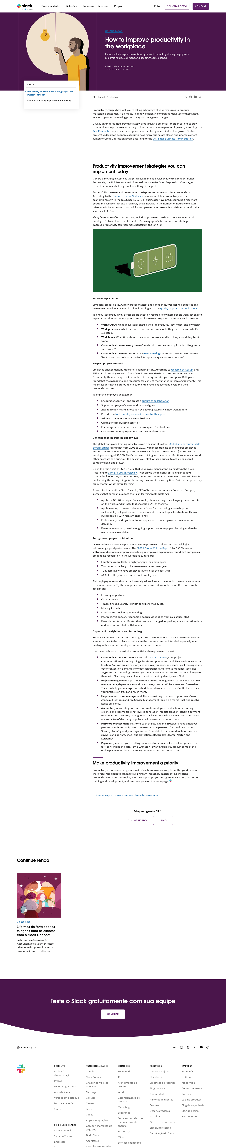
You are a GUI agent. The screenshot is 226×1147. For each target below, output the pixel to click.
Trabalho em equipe (146, 795)
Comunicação (104, 795)
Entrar (157, 6)
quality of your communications (178, 308)
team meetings (152, 353)
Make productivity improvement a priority (49, 100)
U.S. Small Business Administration (173, 138)
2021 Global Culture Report (154, 548)
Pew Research (101, 131)
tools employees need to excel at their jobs (140, 414)
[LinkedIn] (174, 1047)
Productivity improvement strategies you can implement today (50, 93)
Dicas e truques (124, 795)
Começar (201, 6)
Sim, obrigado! (138, 820)
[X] (194, 1047)
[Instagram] (181, 1047)
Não (163, 820)
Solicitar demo (177, 6)
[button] (27, 1047)
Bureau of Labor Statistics (128, 196)
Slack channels (158, 657)
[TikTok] (207, 1047)
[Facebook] (188, 1047)
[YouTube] (201, 1047)
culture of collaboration (155, 401)
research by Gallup (182, 369)
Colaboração (114, 31)
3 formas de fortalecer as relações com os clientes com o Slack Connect (36, 931)
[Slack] (25, 6)
